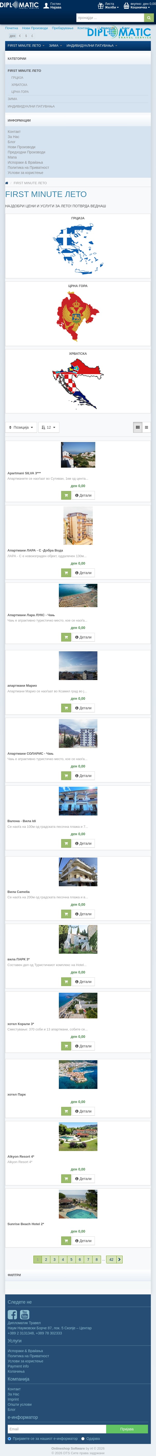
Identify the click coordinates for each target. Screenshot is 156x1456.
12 (48, 426)
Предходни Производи (26, 152)
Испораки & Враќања (25, 162)
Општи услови (20, 1403)
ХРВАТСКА (19, 85)
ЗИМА (55, 45)
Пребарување (62, 28)
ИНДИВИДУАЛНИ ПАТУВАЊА (92, 45)
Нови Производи (35, 28)
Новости (106, 28)
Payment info (18, 1365)
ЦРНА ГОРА (20, 92)
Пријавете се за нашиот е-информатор (43, 1437)
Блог (124, 28)
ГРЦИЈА (17, 78)
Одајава (90, 1437)
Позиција (21, 426)
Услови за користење (25, 173)
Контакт (84, 28)
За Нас (13, 137)
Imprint (13, 1398)
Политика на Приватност (28, 167)
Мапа (12, 157)
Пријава (127, 1427)
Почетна (11, 28)
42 (111, 1258)
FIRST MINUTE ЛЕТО (26, 45)
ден (12, 36)
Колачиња (16, 1370)
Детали (83, 494)
